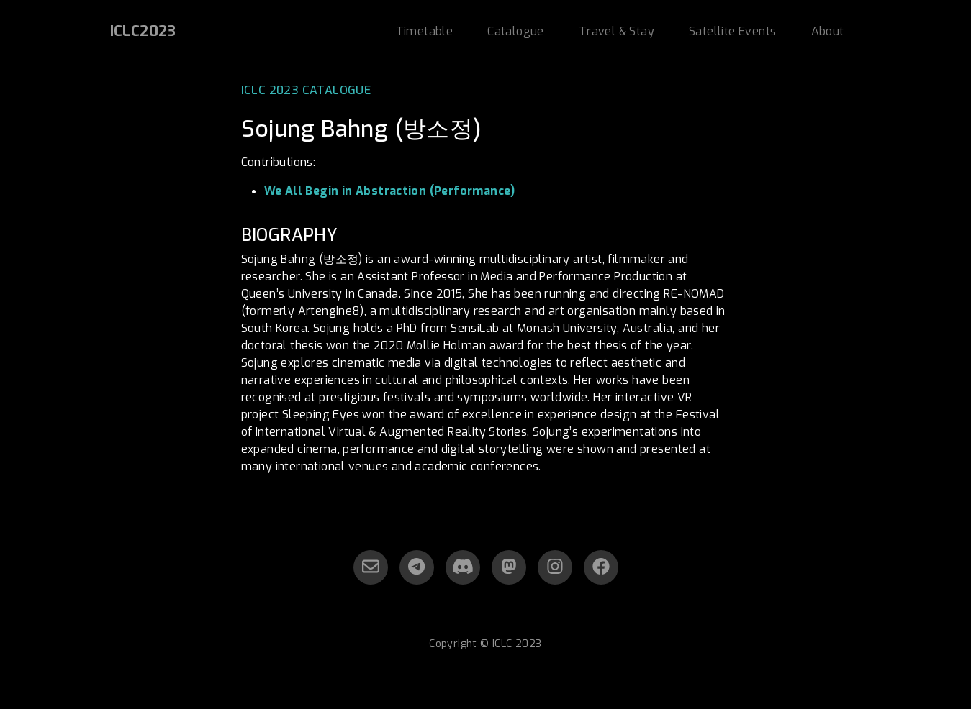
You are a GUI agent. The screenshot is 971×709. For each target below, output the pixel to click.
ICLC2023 (143, 31)
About (827, 31)
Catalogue (515, 31)
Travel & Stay (616, 31)
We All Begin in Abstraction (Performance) (389, 190)
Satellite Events (732, 31)
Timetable (424, 31)
